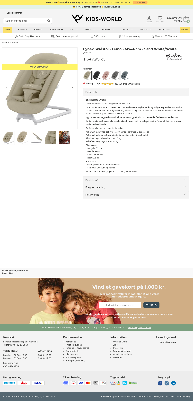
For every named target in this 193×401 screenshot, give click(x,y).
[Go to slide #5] (64, 138)
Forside (5, 43)
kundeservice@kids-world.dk (24, 342)
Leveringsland (158, 396)
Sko (74, 30)
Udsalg (184, 30)
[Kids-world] (96, 19)
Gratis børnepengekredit (65, 36)
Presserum (118, 348)
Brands (38, 30)
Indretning (166, 30)
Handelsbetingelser (110, 396)
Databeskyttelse (129, 396)
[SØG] (48, 21)
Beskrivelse (91, 92)
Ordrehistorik (72, 351)
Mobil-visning (183, 396)
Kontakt (8, 337)
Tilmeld (151, 305)
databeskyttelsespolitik (139, 327)
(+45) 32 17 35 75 (20, 345)
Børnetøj (56, 30)
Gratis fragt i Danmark (27, 36)
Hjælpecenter (72, 354)
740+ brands (98, 36)
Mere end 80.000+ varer (164, 36)
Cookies (171, 396)
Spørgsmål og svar (122, 351)
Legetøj (145, 30)
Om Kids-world (120, 342)
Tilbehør (108, 30)
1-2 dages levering (129, 36)
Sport (90, 30)
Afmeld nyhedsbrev (122, 354)
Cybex (4, 273)
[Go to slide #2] (22, 138)
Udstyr (127, 30)
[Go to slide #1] (8, 138)
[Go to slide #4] (50, 138)
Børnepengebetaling (75, 360)
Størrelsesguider (73, 357)
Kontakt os (71, 342)
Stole (11, 273)
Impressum (144, 396)
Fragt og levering (95, 187)
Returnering (92, 194)
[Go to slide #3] (36, 138)
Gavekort (117, 357)
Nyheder (22, 30)
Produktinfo (92, 180)
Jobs (115, 345)
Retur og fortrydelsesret (77, 348)
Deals (7, 30)
